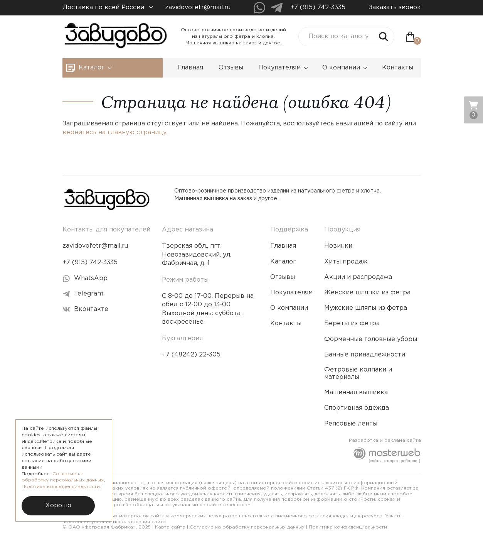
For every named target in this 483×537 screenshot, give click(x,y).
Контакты (397, 68)
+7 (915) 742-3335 (317, 7)
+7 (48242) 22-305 (191, 355)
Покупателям (283, 68)
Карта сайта (170, 527)
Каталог (95, 68)
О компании (345, 68)
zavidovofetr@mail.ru (198, 7)
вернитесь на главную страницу (114, 132)
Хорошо (58, 505)
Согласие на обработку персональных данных (247, 527)
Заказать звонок (395, 7)
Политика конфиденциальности (348, 527)
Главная (190, 68)
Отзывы (231, 68)
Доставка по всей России (107, 7)
